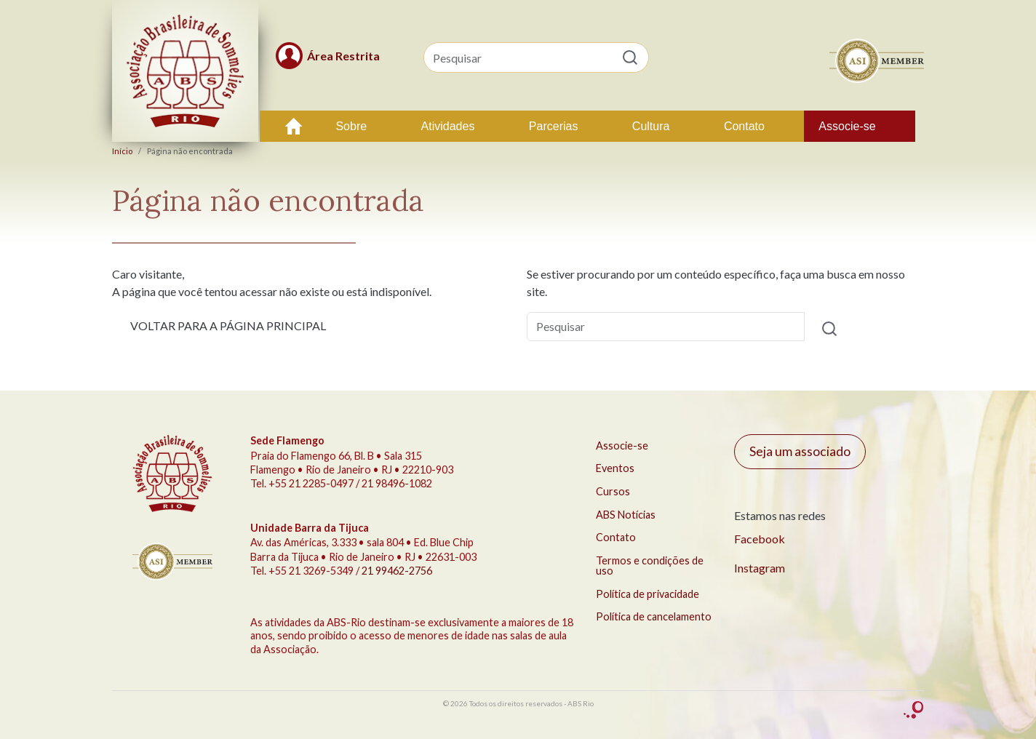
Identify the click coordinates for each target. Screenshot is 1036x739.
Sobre (351, 126)
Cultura (651, 126)
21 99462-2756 (397, 570)
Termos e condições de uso (650, 565)
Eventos (615, 468)
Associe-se (846, 126)
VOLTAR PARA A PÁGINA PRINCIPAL (228, 325)
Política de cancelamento (654, 616)
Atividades (448, 126)
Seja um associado (799, 451)
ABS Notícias (626, 514)
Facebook (759, 539)
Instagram (759, 568)
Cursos (613, 491)
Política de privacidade (647, 594)
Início (294, 126)
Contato (744, 126)
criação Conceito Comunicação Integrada (914, 710)
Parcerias (553, 126)
